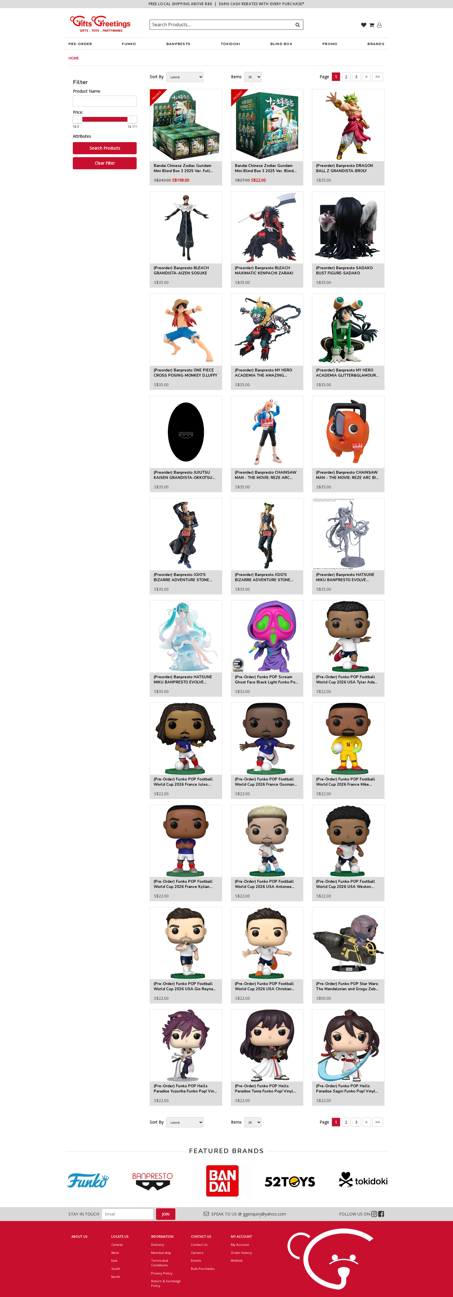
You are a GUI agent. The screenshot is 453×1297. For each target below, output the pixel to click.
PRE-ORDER (80, 45)
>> (377, 76)
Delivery (157, 1244)
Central (116, 1244)
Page (324, 76)
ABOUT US (79, 1236)
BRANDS (376, 45)
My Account (240, 1244)
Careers (197, 1252)
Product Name (86, 91)
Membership (161, 1252)
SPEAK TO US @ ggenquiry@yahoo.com (245, 1214)
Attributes (82, 136)
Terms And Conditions (159, 1262)
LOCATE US (119, 1236)
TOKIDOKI (230, 45)
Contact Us (199, 1244)
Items (236, 76)
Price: (78, 112)
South (115, 1268)
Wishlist (236, 1260)
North (115, 1276)
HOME (73, 58)
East (114, 1260)
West (115, 1252)
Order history (241, 1252)
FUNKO (129, 45)
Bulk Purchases (202, 1268)
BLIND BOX (281, 44)
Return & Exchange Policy (166, 1283)
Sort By (157, 76)
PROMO (329, 44)
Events (196, 1260)
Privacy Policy (161, 1273)
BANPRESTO (178, 45)
